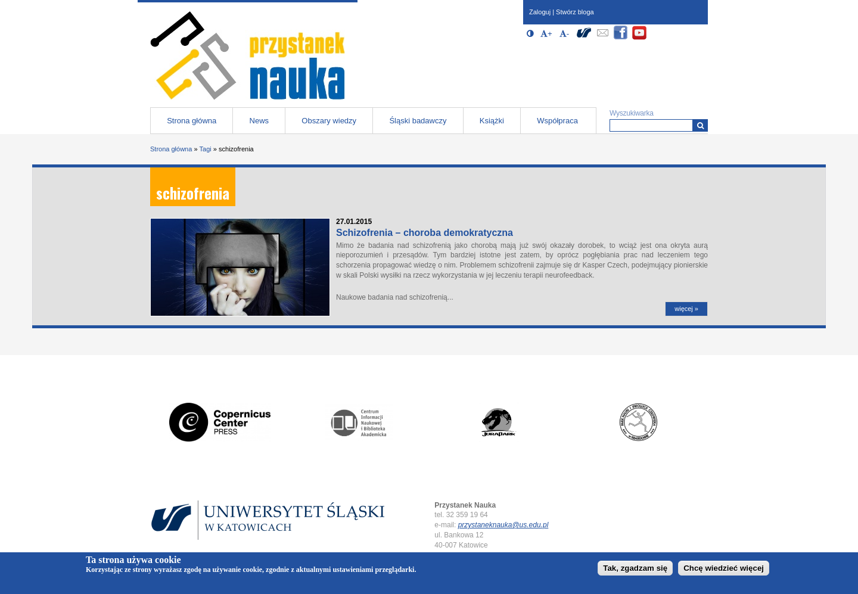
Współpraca (557, 120)
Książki (492, 120)
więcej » (686, 308)
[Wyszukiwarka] (700, 125)
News (259, 120)
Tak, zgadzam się (635, 568)
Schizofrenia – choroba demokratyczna (424, 233)
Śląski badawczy (417, 120)
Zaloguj (540, 11)
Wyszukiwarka (632, 113)
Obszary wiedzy (328, 120)
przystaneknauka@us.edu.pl (503, 525)
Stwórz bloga (575, 11)
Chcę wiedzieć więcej (723, 568)
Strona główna (191, 120)
